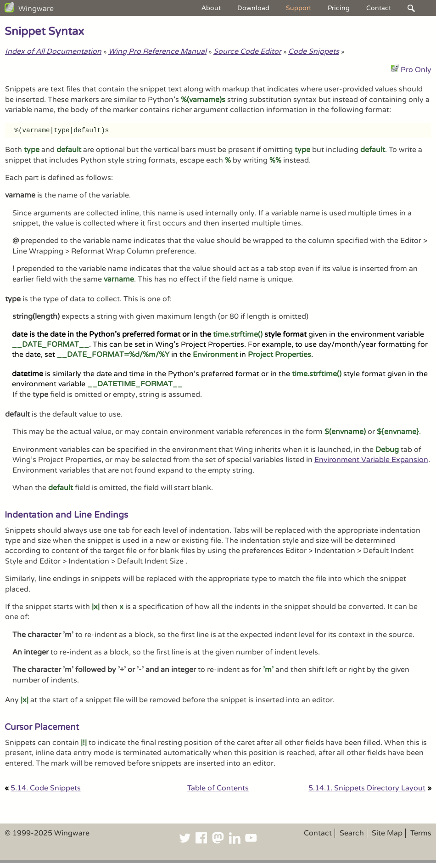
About (211, 8)
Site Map (387, 833)
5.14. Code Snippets (46, 788)
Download (253, 8)
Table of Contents (218, 788)
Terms (420, 833)
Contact (378, 8)
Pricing (339, 8)
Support (298, 8)
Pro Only (416, 69)
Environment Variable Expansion (371, 459)
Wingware (36, 8)
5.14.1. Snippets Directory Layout (366, 788)
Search (352, 833)
